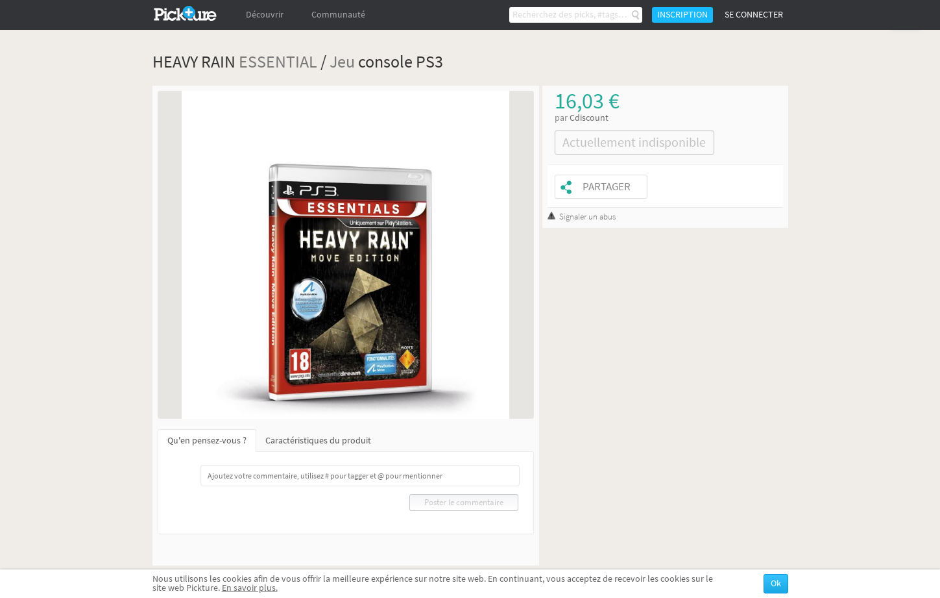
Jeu (342, 61)
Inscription (682, 14)
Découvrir (264, 14)
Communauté (338, 14)
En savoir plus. (250, 588)
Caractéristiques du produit (318, 440)
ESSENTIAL (278, 61)
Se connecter (754, 14)
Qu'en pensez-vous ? (207, 440)
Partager (607, 186)
